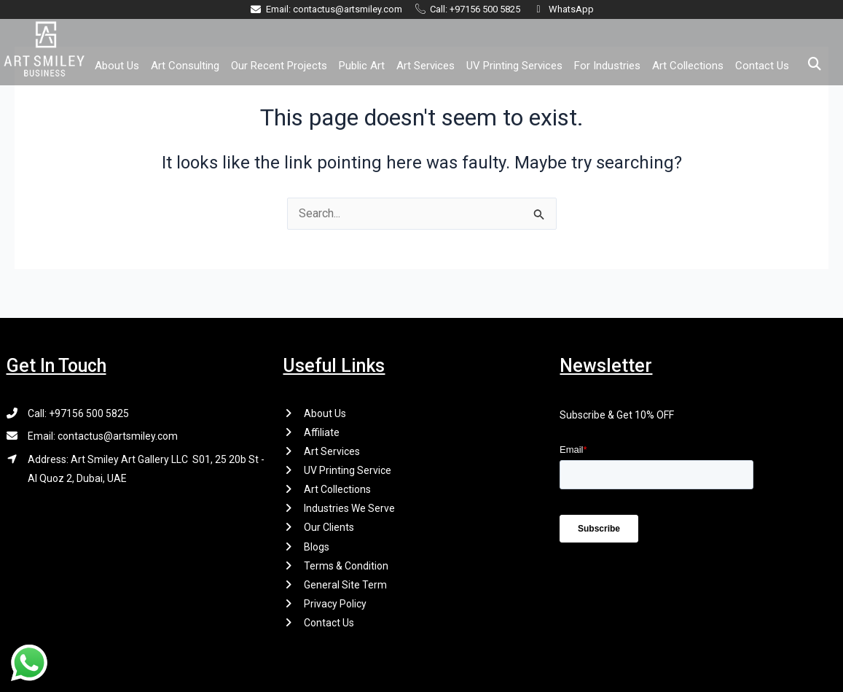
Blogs (316, 545)
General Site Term (345, 584)
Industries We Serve (349, 507)
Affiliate (322, 430)
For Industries (607, 65)
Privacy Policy (335, 604)
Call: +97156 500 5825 (78, 411)
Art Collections (688, 65)
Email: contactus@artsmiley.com (103, 434)
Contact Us (762, 65)
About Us (117, 65)
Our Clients (329, 526)
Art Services (425, 65)
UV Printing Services (514, 65)
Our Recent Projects (279, 65)
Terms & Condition (346, 565)
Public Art (362, 65)
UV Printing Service (347, 469)
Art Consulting (185, 65)
